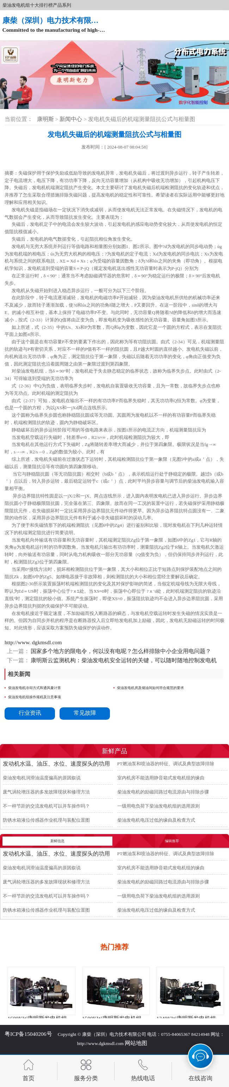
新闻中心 (71, 119)
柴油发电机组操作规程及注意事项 (34, 697)
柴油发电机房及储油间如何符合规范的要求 (150, 688)
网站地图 (136, 1043)
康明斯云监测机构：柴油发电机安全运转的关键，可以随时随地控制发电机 (123, 660)
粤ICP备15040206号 (28, 1034)
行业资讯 (30, 713)
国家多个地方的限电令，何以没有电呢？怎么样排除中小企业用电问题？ (120, 651)
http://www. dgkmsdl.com (33, 642)
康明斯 (45, 119)
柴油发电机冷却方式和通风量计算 (34, 688)
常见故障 (85, 713)
